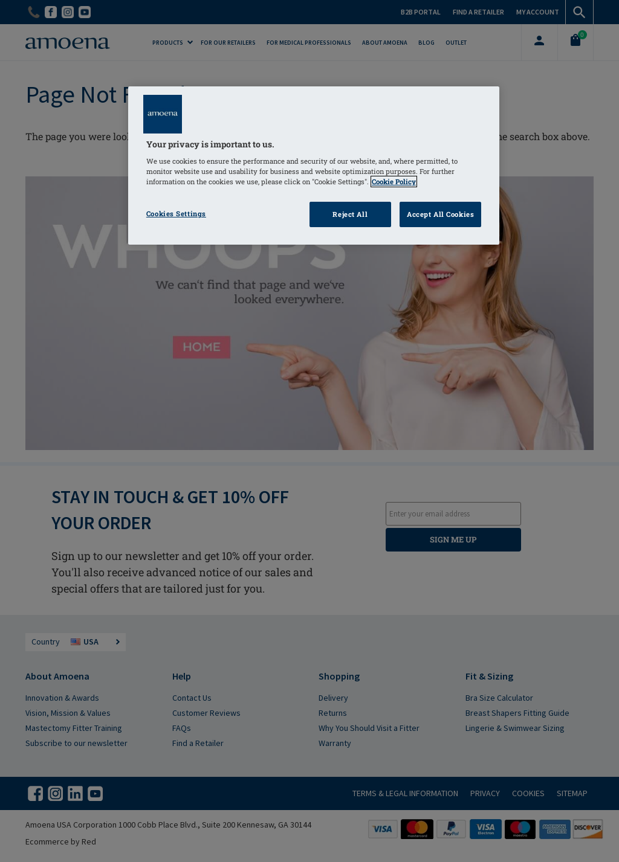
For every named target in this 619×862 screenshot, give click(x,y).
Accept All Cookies (440, 214)
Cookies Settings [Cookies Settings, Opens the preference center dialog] (176, 213)
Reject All (350, 214)
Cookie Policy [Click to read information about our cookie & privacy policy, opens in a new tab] (394, 181)
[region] (313, 165)
